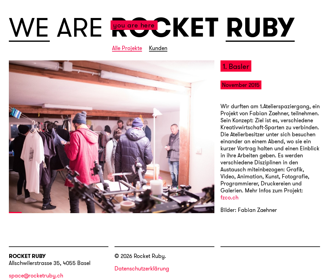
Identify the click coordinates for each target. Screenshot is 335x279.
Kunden (158, 48)
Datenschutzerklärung (142, 268)
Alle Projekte (127, 48)
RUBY (260, 28)
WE (29, 28)
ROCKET (165, 27)
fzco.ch (229, 198)
